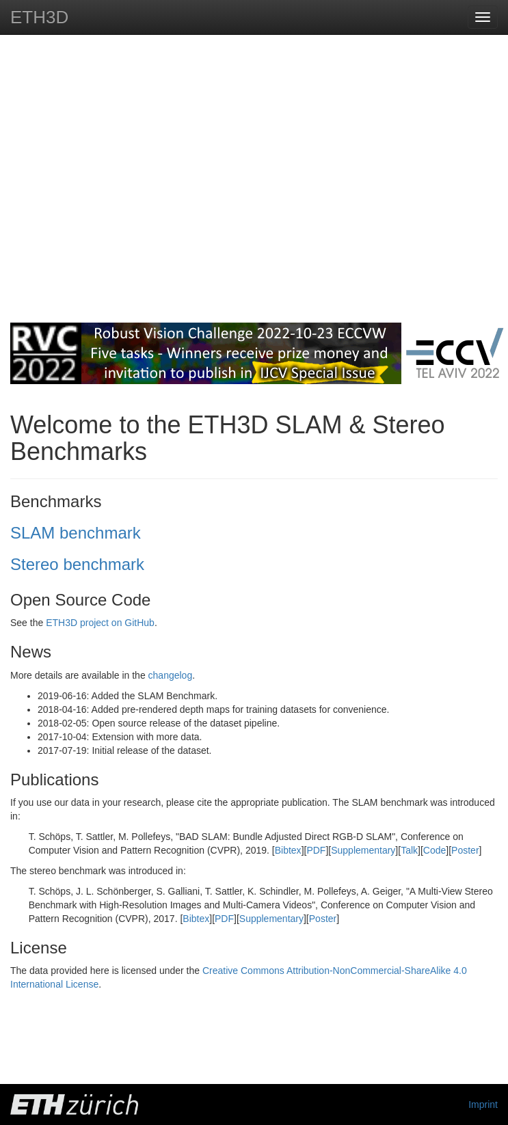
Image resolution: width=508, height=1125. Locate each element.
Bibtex (288, 850)
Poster (465, 850)
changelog (170, 675)
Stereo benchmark (77, 564)
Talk (409, 850)
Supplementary (363, 850)
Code (434, 850)
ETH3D (39, 17)
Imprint (483, 1104)
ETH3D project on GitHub (100, 622)
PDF (315, 850)
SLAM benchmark (75, 533)
